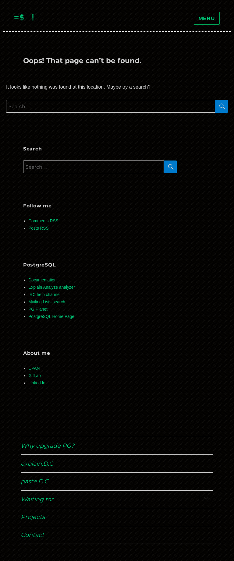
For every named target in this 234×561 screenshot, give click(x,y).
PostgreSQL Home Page (51, 316)
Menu (206, 18)
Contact (32, 534)
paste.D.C (34, 481)
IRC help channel (44, 294)
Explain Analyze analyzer (51, 287)
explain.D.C (37, 463)
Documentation (42, 280)
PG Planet (38, 309)
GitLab (34, 375)
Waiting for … (39, 499)
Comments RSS (43, 221)
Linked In (36, 383)
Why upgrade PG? (47, 445)
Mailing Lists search (46, 302)
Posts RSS (38, 228)
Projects (33, 516)
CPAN (34, 368)
